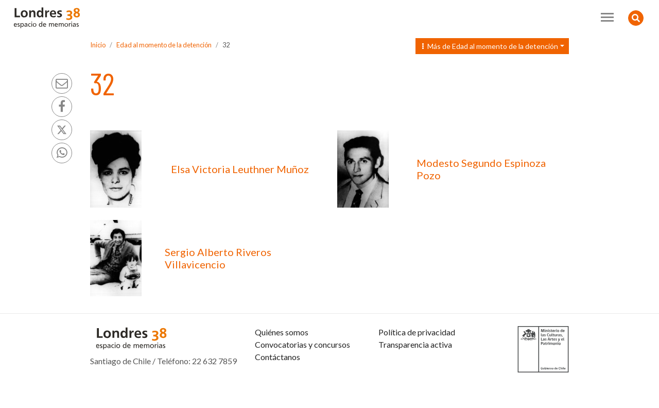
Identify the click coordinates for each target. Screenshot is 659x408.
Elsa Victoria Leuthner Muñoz (240, 169)
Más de (490, 46)
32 (226, 45)
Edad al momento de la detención (164, 45)
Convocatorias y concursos (302, 369)
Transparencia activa (415, 369)
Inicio (98, 45)
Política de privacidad (416, 357)
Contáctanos (277, 381)
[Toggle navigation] (607, 17)
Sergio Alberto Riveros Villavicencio (218, 258)
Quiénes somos (281, 357)
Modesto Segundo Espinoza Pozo (481, 169)
